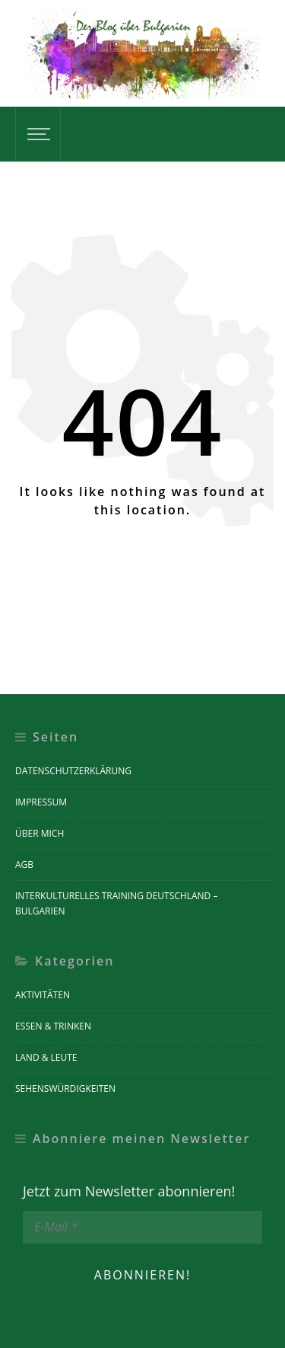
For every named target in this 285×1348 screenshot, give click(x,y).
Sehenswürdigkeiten (65, 1088)
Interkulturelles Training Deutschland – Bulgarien (116, 903)
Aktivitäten (42, 994)
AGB (24, 864)
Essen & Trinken (53, 1026)
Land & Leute (46, 1057)
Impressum (41, 802)
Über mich (39, 833)
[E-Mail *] (142, 1227)
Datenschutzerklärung (73, 770)
